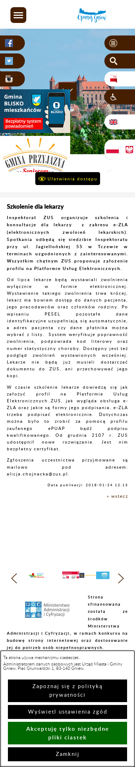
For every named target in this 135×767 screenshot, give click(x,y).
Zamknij (68, 754)
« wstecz (117, 496)
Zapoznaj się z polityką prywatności (67, 691)
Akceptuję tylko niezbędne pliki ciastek (67, 733)
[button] (18, 15)
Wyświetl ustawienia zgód (67, 712)
